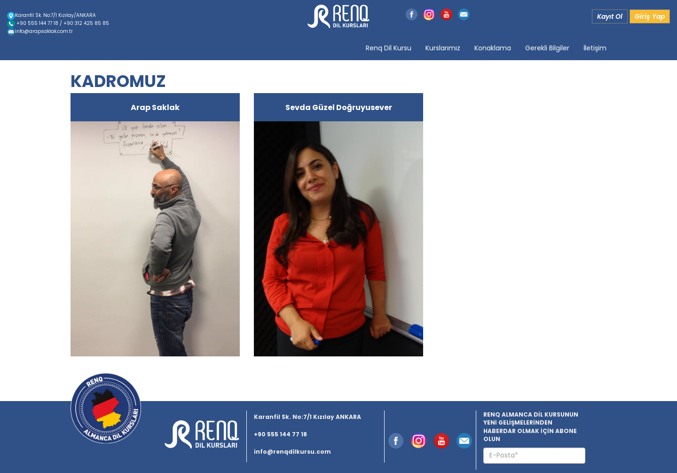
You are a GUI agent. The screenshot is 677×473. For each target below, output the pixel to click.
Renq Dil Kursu (388, 48)
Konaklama (492, 48)
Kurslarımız (442, 48)
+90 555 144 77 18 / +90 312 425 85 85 (58, 23)
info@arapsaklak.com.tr (40, 31)
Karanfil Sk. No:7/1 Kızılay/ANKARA (51, 15)
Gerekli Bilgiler (547, 48)
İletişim (594, 48)
